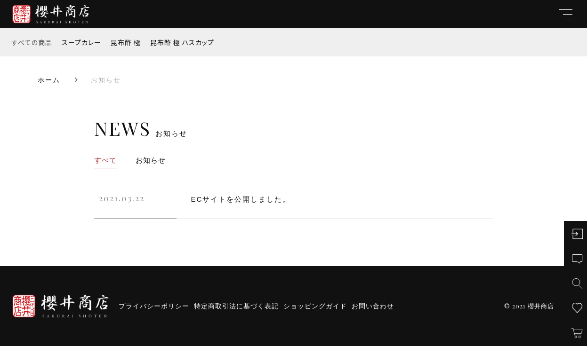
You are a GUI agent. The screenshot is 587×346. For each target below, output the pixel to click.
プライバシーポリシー (154, 306)
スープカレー (81, 42)
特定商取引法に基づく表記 (236, 306)
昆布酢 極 (126, 42)
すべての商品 (32, 42)
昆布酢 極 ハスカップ (182, 42)
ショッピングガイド (315, 306)
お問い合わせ (373, 306)
